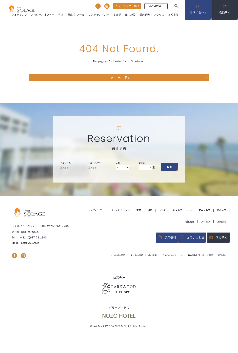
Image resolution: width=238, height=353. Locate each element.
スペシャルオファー (41, 15)
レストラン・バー (98, 15)
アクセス (159, 15)
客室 (59, 15)
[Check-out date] (99, 169)
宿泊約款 (221, 259)
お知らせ (173, 15)
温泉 (69, 15)
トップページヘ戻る (119, 78)
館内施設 (129, 15)
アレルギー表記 (108, 259)
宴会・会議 (202, 212)
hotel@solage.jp (31, 246)
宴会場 (116, 15)
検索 (169, 168)
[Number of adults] (122, 168)
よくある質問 (129, 259)
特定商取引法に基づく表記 (198, 259)
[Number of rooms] (145, 168)
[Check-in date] (71, 169)
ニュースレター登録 (127, 6)
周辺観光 (144, 15)
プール (79, 15)
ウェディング (17, 15)
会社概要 (145, 259)
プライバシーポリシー (167, 259)
